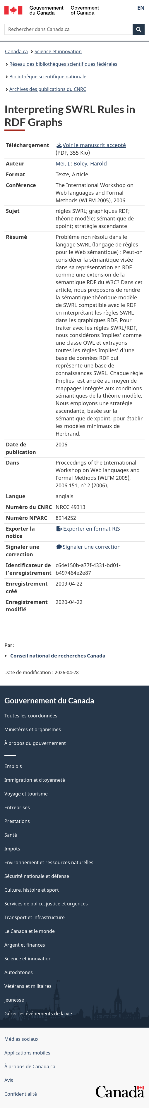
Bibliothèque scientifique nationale (47, 76)
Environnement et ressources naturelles (48, 862)
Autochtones (18, 972)
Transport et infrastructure (34, 917)
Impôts (12, 848)
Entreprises (17, 807)
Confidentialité (20, 1094)
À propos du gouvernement (35, 743)
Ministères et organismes (32, 729)
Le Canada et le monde (29, 931)
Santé (10, 835)
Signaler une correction (88, 546)
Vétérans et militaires (28, 986)
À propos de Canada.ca (29, 1066)
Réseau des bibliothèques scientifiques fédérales (63, 64)
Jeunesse (14, 1000)
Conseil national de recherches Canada (57, 655)
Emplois (13, 766)
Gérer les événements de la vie (38, 1013)
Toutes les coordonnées (30, 715)
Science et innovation (58, 51)
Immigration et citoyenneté (34, 780)
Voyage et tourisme (26, 794)
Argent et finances (24, 945)
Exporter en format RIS (88, 528)
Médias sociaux (21, 1039)
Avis (8, 1080)
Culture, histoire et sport (31, 890)
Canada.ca (16, 51)
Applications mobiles (27, 1053)
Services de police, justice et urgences (46, 903)
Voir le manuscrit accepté (91, 145)
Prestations (17, 821)
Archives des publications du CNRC (47, 89)
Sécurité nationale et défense (36, 876)
